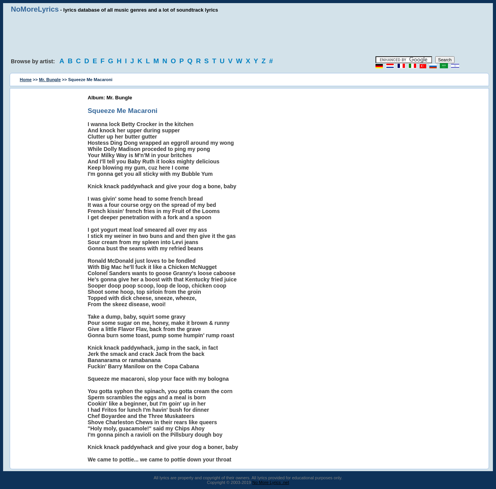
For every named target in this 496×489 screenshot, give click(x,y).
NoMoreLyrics (35, 9)
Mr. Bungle (50, 79)
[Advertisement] (248, 34)
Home (26, 79)
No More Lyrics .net (270, 482)
